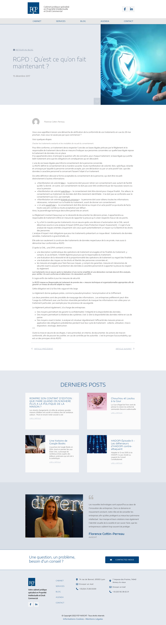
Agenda (105, 21)
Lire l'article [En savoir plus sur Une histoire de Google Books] (55, 462)
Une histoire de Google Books (58, 442)
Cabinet (37, 21)
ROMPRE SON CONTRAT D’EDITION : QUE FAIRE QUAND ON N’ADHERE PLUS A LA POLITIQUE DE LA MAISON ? (51, 402)
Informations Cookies (73, 619)
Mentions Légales (94, 619)
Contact (128, 21)
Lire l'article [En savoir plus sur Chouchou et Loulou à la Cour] (116, 413)
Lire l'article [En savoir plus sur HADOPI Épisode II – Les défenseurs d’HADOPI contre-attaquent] (116, 463)
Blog (83, 21)
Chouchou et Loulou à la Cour (123, 399)
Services (60, 21)
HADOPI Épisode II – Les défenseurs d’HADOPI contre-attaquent (123, 444)
